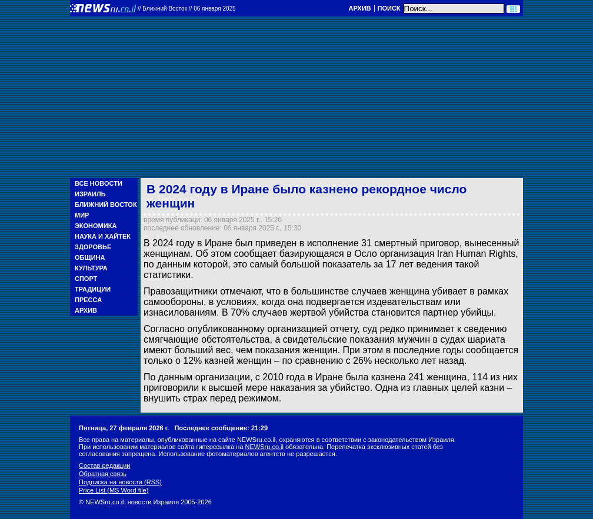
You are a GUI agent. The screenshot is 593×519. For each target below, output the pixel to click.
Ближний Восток (106, 204)
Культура (91, 268)
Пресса (88, 299)
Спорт (86, 278)
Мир (82, 215)
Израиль (90, 193)
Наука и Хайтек (103, 236)
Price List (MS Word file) (113, 490)
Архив (359, 8)
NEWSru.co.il (264, 446)
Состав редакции (104, 465)
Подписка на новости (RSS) (120, 481)
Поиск (389, 8)
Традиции (93, 289)
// (187, 8)
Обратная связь (102, 473)
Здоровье (93, 246)
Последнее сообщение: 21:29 (221, 427)
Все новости (98, 183)
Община (90, 257)
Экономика (95, 225)
